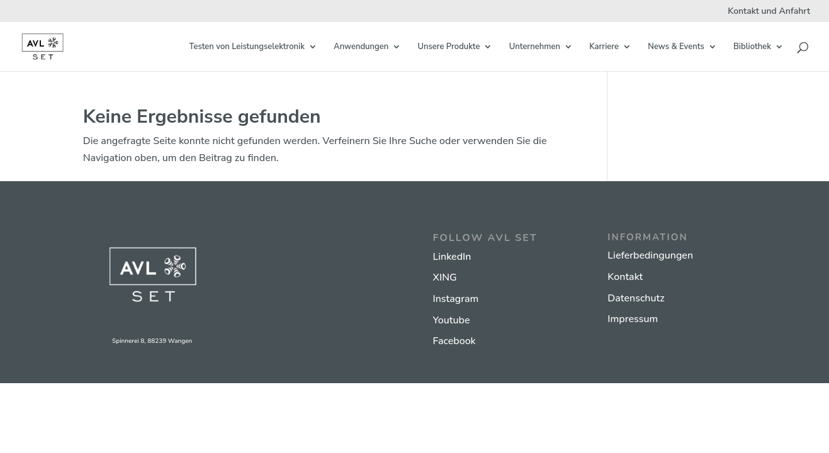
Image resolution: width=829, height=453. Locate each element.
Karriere (604, 47)
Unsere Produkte (448, 47)
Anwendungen (361, 47)
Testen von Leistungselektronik (247, 47)
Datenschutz (635, 298)
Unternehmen (534, 47)
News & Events (676, 47)
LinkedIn (451, 257)
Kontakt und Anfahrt (769, 12)
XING (444, 277)
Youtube (451, 320)
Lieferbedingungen (650, 255)
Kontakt (625, 277)
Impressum (632, 319)
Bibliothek (752, 47)
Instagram (455, 299)
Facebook (453, 341)
